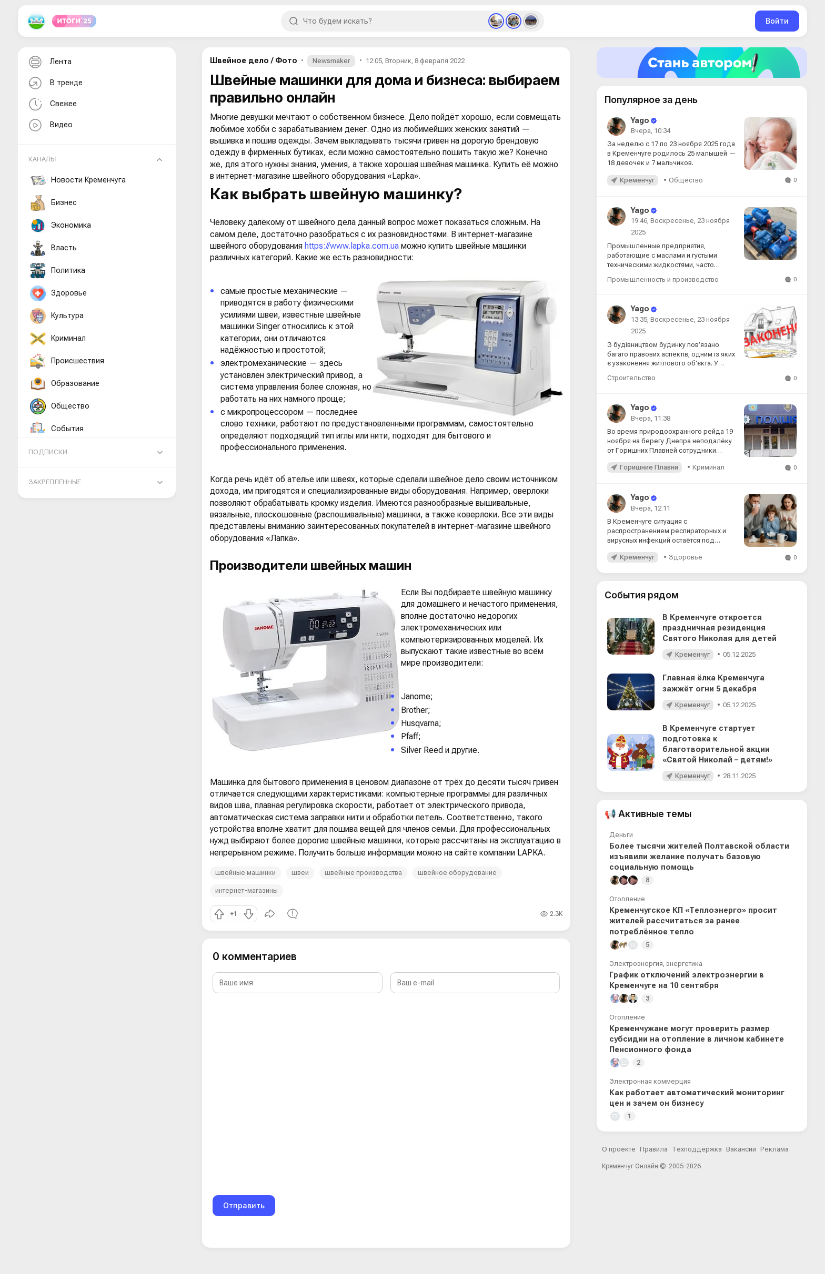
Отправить (244, 1205)
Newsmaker (331, 61)
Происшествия (67, 361)
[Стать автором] (702, 62)
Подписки (47, 452)
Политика (57, 271)
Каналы (42, 159)
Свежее (51, 104)
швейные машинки (245, 872)
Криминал (58, 338)
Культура (57, 316)
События (57, 429)
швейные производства (363, 872)
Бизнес (53, 203)
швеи (300, 872)
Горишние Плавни (649, 467)
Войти (777, 20)
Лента (49, 62)
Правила (654, 1149)
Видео (49, 125)
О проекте (619, 1149)
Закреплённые (54, 482)
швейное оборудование (457, 872)
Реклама (774, 1149)
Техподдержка (697, 1149)
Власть (53, 248)
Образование (64, 384)
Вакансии (741, 1149)
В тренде (54, 83)
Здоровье (58, 293)
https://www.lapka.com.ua (352, 246)
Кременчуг (637, 180)
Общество (59, 406)
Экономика (60, 225)
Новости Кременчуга (78, 180)
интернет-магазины (246, 890)
